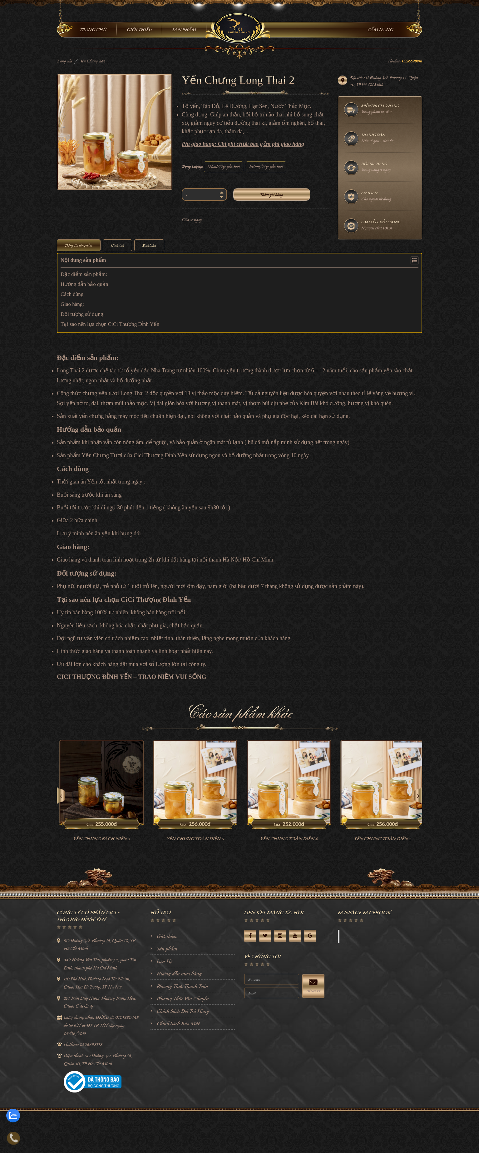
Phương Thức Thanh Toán (182, 986)
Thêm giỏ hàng (271, 195)
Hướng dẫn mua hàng (179, 973)
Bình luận (149, 245)
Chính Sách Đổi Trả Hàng (183, 1011)
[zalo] (13, 1115)
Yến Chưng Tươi (92, 61)
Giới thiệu (166, 936)
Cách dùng (72, 294)
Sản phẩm (167, 948)
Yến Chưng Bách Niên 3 (192, 839)
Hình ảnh (117, 245)
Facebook (351, 936)
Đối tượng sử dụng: (83, 314)
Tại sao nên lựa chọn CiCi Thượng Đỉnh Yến (110, 324)
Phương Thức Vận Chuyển (183, 998)
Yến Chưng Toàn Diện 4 (379, 839)
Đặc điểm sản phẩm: (84, 274)
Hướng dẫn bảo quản (84, 284)
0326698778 (412, 61)
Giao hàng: (72, 304)
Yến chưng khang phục (98, 839)
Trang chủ (64, 61)
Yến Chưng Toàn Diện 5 (285, 839)
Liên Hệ (164, 961)
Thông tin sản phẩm (78, 245)
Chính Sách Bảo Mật (178, 1023)
